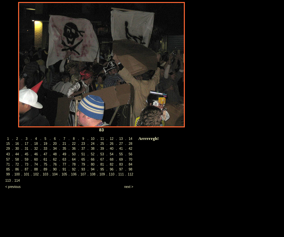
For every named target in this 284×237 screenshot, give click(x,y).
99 (8, 174)
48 (55, 154)
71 (8, 164)
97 (121, 169)
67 (102, 159)
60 (36, 159)
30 (17, 148)
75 (45, 164)
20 (55, 143)
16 (17, 143)
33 (45, 148)
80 (93, 164)
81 (102, 164)
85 (8, 169)
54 (111, 154)
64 (73, 159)
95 (102, 169)
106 (74, 174)
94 (93, 169)
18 (36, 143)
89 (45, 169)
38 (93, 148)
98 (130, 169)
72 (17, 164)
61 (45, 159)
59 (26, 159)
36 (73, 148)
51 (83, 154)
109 (102, 174)
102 (36, 174)
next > (128, 187)
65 (83, 159)
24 (93, 143)
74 (36, 164)
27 (121, 143)
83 (121, 164)
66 (93, 159)
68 (111, 159)
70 (130, 159)
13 (121, 139)
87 (26, 169)
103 (45, 174)
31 (26, 148)
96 (111, 169)
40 (111, 148)
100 (17, 174)
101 (26, 174)
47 (45, 154)
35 (64, 148)
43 (8, 154)
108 (93, 174)
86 (17, 169)
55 (121, 154)
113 (8, 180)
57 (8, 159)
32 (36, 148)
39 (102, 148)
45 (26, 154)
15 (8, 143)
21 (64, 143)
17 (26, 143)
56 (130, 154)
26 (111, 143)
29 (8, 148)
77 (64, 164)
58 (17, 159)
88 (36, 169)
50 (73, 154)
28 (130, 143)
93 (83, 169)
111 (121, 174)
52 (93, 154)
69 (121, 159)
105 (64, 174)
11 (102, 139)
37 (83, 148)
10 (93, 139)
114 (17, 180)
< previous (12, 187)
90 (55, 169)
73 (26, 164)
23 (83, 143)
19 (45, 143)
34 (55, 148)
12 (111, 139)
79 (83, 164)
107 (83, 174)
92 (73, 169)
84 (130, 164)
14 (130, 139)
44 (17, 154)
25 (102, 143)
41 (121, 148)
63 (64, 159)
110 (111, 174)
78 (73, 164)
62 (55, 159)
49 (64, 154)
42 (130, 148)
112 (130, 174)
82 (111, 164)
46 (36, 154)
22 (73, 143)
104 (55, 174)
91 (64, 169)
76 (55, 164)
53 (102, 154)
